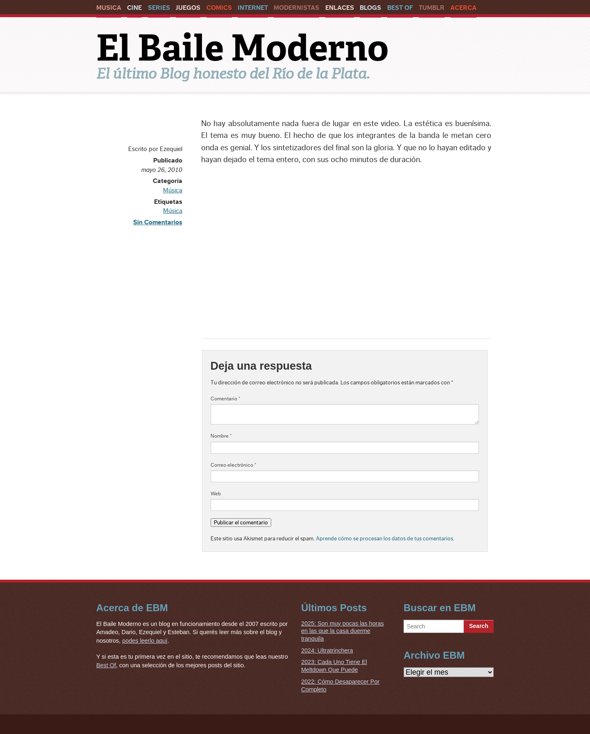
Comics (219, 8)
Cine (134, 8)
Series (159, 8)
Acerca (463, 8)
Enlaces (339, 8)
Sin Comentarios (157, 222)
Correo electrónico (233, 465)
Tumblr (432, 8)
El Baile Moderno (242, 48)
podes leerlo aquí (144, 640)
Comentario (226, 398)
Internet (253, 8)
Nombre (221, 436)
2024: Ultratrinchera (327, 650)
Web (216, 493)
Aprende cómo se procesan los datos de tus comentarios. (385, 538)
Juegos (188, 8)
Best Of (400, 8)
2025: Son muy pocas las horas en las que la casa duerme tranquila (342, 631)
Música (172, 190)
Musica (108, 8)
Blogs (370, 8)
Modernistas (296, 8)
